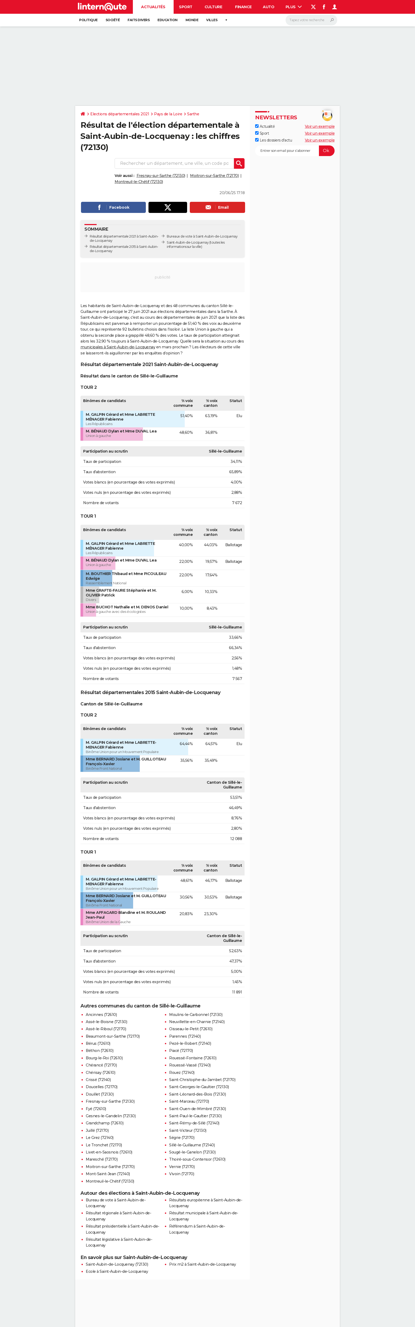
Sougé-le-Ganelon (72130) (192, 1152)
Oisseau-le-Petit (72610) (190, 1029)
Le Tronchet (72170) (104, 1145)
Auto (268, 6)
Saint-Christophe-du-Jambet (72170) (202, 1079)
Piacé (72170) (181, 1050)
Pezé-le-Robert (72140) (190, 1043)
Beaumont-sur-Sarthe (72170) (113, 1036)
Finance (243, 6)
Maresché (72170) (102, 1159)
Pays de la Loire (168, 114)
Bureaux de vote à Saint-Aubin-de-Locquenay (202, 236)
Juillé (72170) (97, 1130)
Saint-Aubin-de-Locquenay (188, 242)
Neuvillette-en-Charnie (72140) (196, 1021)
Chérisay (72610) (100, 1072)
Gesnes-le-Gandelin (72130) (111, 1116)
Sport (185, 6)
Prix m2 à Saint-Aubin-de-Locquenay (202, 1264)
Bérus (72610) (98, 1043)
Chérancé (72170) (101, 1065)
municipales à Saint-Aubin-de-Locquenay (117, 347)
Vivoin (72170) (181, 1173)
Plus (294, 6)
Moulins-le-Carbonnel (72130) (195, 1014)
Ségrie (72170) (181, 1137)
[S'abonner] (295, 150)
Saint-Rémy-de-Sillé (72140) (194, 1123)
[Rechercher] (311, 20)
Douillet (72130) (100, 1094)
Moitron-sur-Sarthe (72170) (214, 175)
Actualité (265, 126)
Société (113, 20)
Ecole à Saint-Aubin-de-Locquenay (117, 1271)
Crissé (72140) (98, 1079)
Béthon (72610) (99, 1050)
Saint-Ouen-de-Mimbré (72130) (197, 1108)
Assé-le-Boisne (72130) (106, 1021)
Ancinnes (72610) (101, 1014)
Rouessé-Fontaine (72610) (192, 1058)
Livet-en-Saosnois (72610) (109, 1152)
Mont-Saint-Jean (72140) (108, 1173)
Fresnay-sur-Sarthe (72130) (161, 175)
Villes (211, 20)
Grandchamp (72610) (104, 1123)
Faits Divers (139, 20)
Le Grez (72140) (100, 1137)
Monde (192, 20)
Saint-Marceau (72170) (189, 1101)
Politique (88, 20)
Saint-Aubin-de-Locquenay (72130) (117, 1264)
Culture (213, 6)
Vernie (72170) (182, 1166)
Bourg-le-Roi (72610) (104, 1058)
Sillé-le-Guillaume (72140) (192, 1145)
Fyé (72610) (96, 1108)
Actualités (153, 6)
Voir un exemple (320, 126)
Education (167, 20)
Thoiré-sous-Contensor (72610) (197, 1159)
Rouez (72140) (182, 1072)
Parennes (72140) (185, 1036)
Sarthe (193, 114)
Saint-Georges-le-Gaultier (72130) (199, 1086)
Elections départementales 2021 (119, 114)
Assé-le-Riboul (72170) (106, 1029)
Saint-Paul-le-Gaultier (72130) (195, 1116)
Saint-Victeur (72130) (187, 1130)
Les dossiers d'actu (273, 140)
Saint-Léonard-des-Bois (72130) (197, 1094)
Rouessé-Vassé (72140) (190, 1065)
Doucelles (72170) (102, 1086)
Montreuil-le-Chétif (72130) (139, 181)
